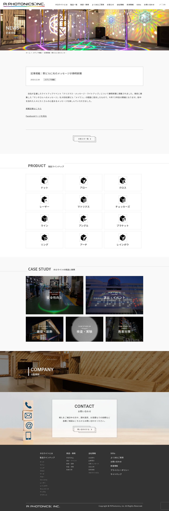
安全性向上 (70, 458)
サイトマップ (116, 474)
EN (164, 4)
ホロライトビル (93, 473)
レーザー (43, 483)
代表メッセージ (93, 464)
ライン (42, 465)
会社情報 (120, 4)
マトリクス (43, 480)
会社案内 (91, 458)
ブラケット (43, 495)
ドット (42, 462)
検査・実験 (70, 467)
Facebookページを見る (36, 116)
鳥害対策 (69, 470)
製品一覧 (73, 4)
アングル (43, 492)
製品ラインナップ (47, 457)
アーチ (42, 474)
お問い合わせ (149, 4)
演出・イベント (71, 461)
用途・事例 (84, 4)
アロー (42, 477)
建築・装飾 (70, 464)
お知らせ (110, 4)
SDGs (139, 4)
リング (42, 468)
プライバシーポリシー (120, 470)
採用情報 (130, 4)
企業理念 (91, 461)
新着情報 (114, 466)
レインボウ (43, 486)
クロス (42, 471)
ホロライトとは (61, 4)
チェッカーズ (44, 489)
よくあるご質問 (98, 4)
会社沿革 (91, 467)
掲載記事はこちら (34, 108)
